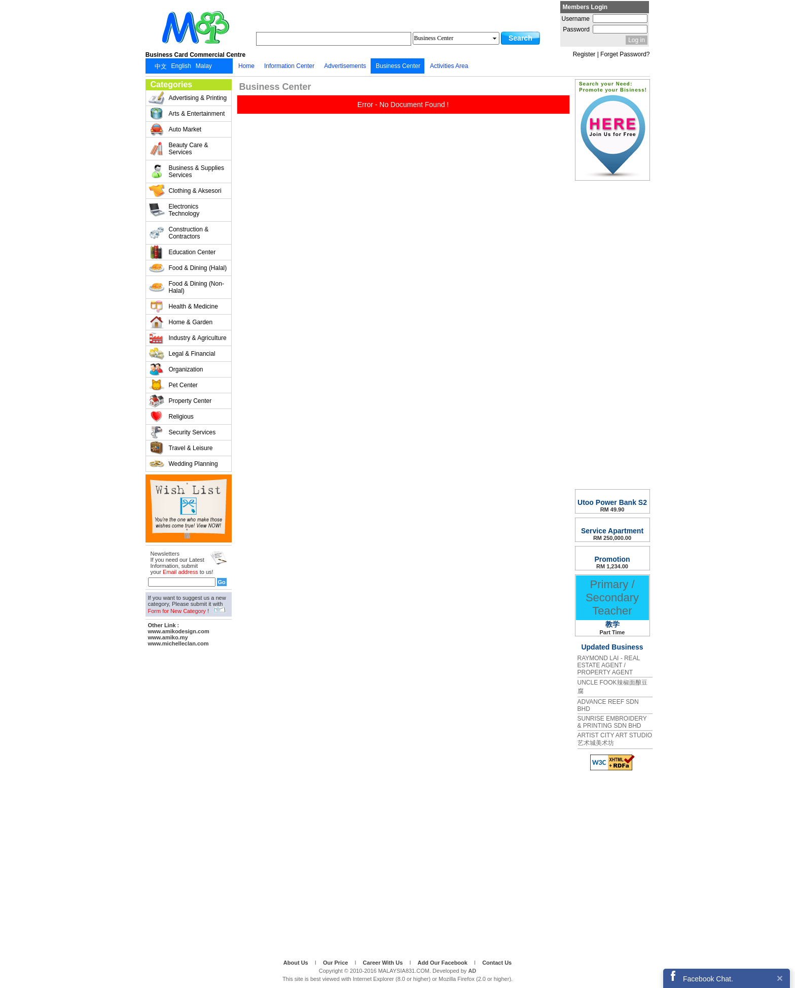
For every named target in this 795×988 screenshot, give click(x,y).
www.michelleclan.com (178, 643)
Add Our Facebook (443, 963)
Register (584, 54)
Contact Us (497, 963)
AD (472, 971)
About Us (296, 963)
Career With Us (384, 963)
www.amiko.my (168, 637)
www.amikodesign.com (178, 631)
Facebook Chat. (708, 979)
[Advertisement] (189, 801)
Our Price (336, 963)
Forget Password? (624, 54)
